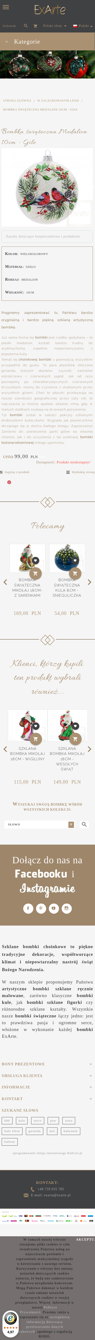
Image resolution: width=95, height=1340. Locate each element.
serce (38, 1120)
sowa (69, 1120)
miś (52, 1131)
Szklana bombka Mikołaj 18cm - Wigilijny (27, 753)
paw (53, 1120)
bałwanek (71, 1131)
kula (22, 1120)
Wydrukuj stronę (80, 472)
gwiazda (35, 1131)
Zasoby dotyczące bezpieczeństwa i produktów (43, 236)
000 (7, 1120)
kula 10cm (12, 1131)
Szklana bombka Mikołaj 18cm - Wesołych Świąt (67, 759)
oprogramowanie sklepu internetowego (39, 1153)
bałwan (9, 1141)
